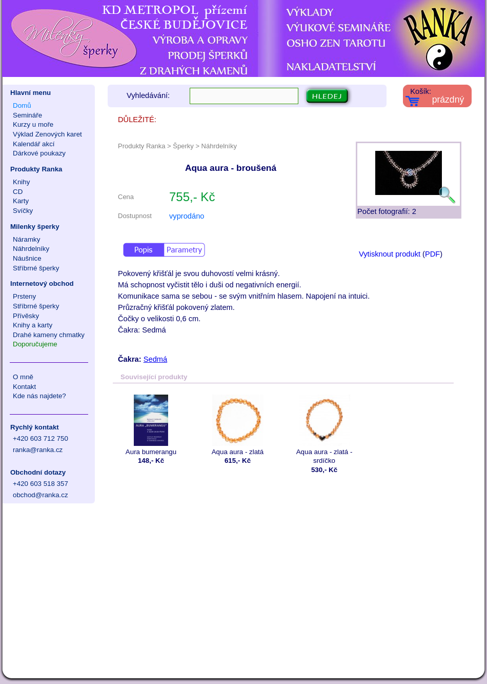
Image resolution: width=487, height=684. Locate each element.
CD (18, 192)
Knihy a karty (32, 325)
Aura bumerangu (151, 425)
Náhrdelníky (31, 248)
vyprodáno (186, 216)
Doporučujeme (35, 344)
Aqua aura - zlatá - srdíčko (324, 429)
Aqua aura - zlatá (237, 425)
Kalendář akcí (34, 144)
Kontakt (24, 386)
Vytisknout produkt (389, 254)
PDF (432, 254)
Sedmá (155, 359)
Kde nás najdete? (39, 396)
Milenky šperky (34, 226)
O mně (23, 377)
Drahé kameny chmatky (49, 335)
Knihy (21, 182)
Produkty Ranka (36, 169)
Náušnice (27, 258)
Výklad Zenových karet (47, 134)
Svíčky (23, 210)
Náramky (26, 239)
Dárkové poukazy (39, 153)
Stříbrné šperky (36, 268)
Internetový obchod (42, 283)
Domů (22, 105)
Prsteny (24, 296)
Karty (21, 201)
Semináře (27, 115)
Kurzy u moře (33, 124)
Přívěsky (26, 316)
